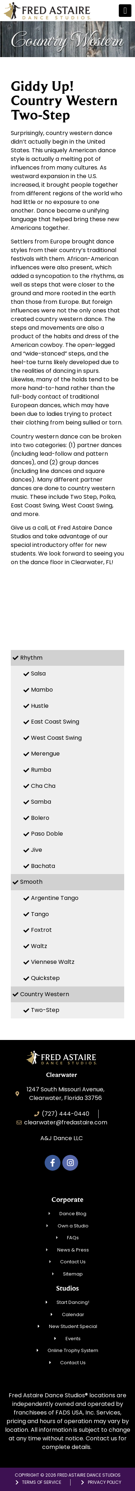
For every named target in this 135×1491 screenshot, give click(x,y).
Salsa (38, 673)
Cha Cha (43, 786)
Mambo (42, 690)
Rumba (41, 770)
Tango (40, 914)
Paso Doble (47, 834)
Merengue (45, 753)
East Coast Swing (55, 721)
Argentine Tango (54, 898)
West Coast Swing (56, 738)
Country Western (44, 994)
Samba (41, 802)
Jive (36, 850)
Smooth (31, 882)
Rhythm (31, 658)
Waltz (39, 946)
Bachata (43, 866)
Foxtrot (41, 930)
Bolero (40, 818)
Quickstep (45, 978)
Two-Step (45, 1010)
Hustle (40, 706)
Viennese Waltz (53, 962)
